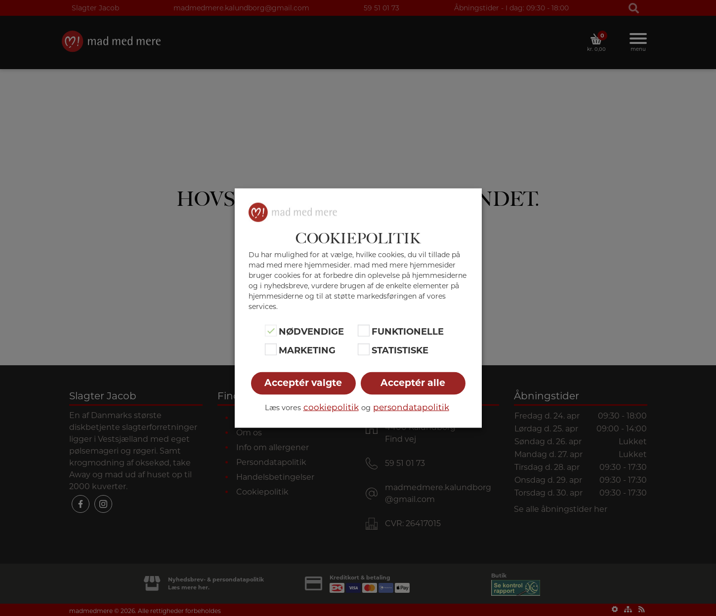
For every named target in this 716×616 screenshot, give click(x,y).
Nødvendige (311, 331)
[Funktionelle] (364, 330)
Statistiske (400, 350)
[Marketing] (271, 349)
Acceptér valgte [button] (303, 382)
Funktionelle (408, 331)
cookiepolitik (331, 407)
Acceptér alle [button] (412, 382)
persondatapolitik (411, 407)
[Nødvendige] (271, 330)
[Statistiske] (364, 349)
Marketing (307, 350)
